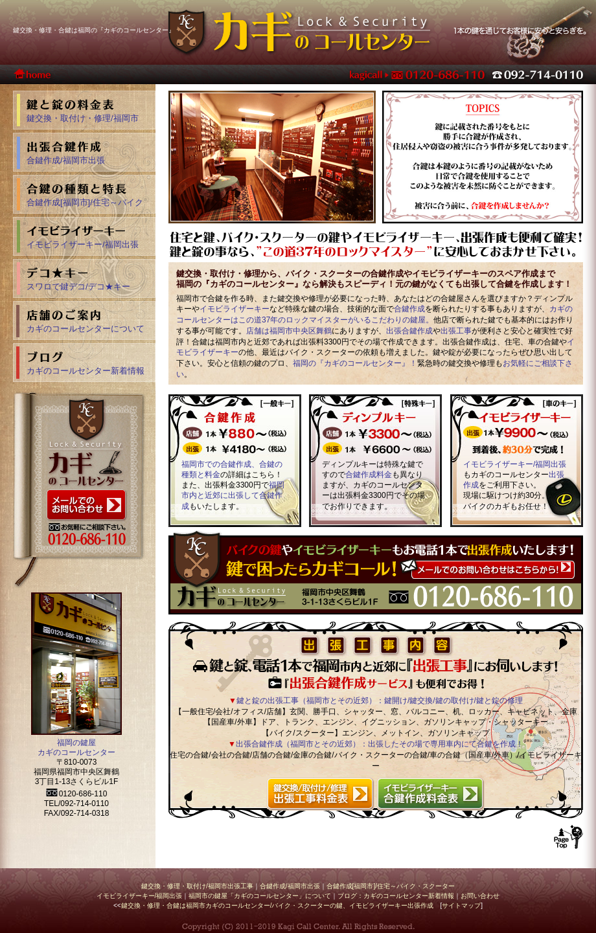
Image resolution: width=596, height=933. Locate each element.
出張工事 (456, 330)
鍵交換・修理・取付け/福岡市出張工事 (197, 886)
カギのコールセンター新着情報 (85, 371)
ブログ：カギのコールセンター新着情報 (396, 895)
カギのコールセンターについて (85, 328)
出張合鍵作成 (409, 330)
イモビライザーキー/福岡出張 (514, 464)
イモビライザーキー (234, 308)
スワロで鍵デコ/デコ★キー (78, 286)
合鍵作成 (409, 308)
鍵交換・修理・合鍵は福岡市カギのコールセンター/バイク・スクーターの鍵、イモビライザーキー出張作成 (277, 905)
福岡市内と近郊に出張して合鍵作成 (232, 495)
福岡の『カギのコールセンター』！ (355, 363)
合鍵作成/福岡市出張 (66, 160)
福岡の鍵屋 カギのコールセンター (76, 747)
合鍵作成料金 (368, 474)
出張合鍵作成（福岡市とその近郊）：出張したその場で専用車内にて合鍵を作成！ (379, 743)
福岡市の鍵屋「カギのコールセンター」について (260, 895)
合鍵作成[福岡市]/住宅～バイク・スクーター (391, 886)
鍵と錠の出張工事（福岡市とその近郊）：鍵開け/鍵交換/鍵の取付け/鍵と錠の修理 (379, 700)
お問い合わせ (480, 895)
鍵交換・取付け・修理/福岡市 (83, 118)
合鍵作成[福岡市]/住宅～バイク (85, 202)
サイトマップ (461, 905)
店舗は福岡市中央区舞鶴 (289, 330)
